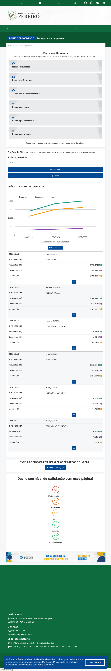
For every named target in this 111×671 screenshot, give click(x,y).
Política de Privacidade (53, 662)
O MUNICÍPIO (27, 29)
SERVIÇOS (48, 29)
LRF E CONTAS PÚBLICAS (60, 29)
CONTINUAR (95, 662)
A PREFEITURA (15, 29)
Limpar (55, 176)
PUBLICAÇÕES (75, 29)
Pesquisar (55, 169)
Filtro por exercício (17, 157)
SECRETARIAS (37, 29)
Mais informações (55, 467)
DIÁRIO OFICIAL (86, 29)
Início (10, 46)
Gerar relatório (55, 248)
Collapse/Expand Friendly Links (6, 669)
